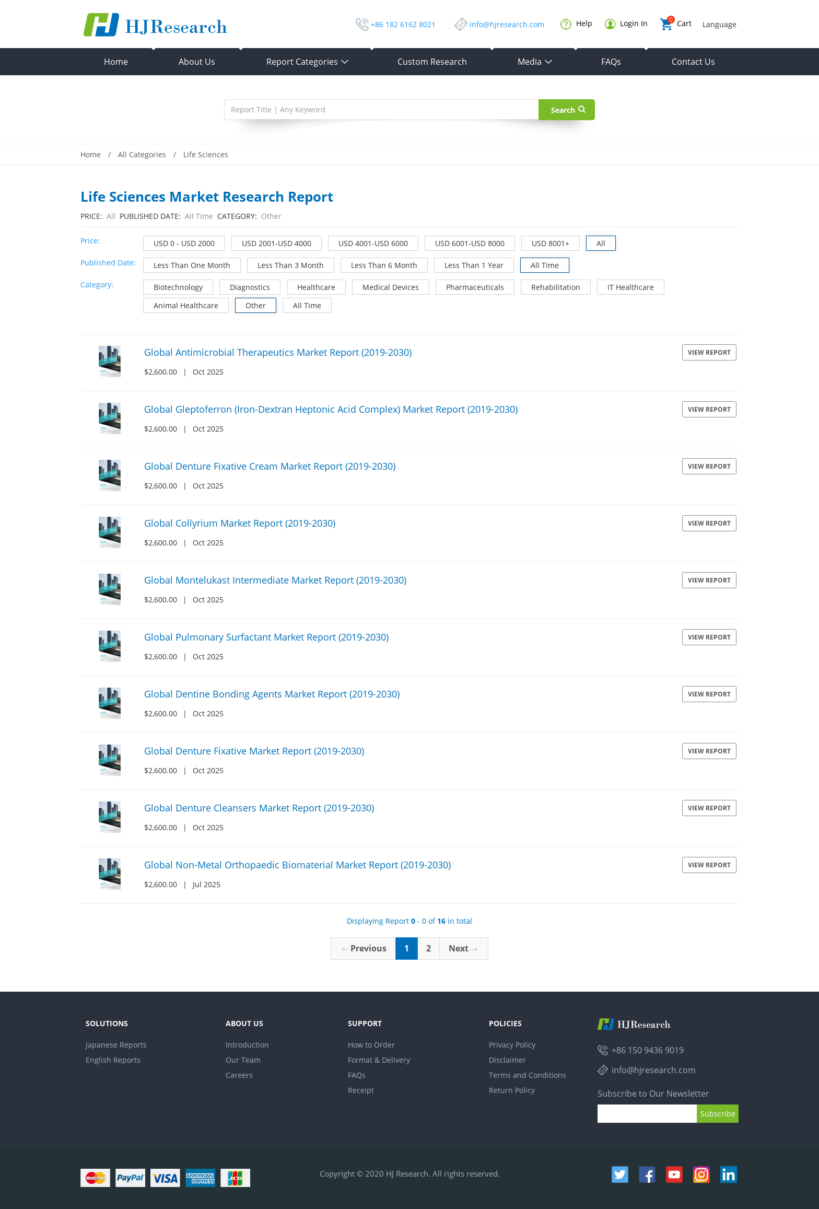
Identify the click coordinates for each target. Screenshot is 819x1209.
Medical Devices (386, 286)
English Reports (113, 1060)
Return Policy (512, 1090)
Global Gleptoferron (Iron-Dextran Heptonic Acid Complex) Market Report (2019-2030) (331, 409)
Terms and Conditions (527, 1075)
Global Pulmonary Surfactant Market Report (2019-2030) (266, 637)
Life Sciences (205, 154)
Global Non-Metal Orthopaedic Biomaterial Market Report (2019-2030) (297, 864)
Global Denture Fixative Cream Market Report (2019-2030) (269, 466)
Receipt (361, 1090)
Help (576, 24)
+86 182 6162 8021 (403, 24)
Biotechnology (173, 286)
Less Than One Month (187, 264)
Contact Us (693, 61)
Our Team (243, 1060)
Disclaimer (507, 1060)
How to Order (371, 1045)
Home (116, 61)
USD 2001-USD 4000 (271, 242)
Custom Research (432, 61)
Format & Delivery (379, 1060)
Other (251, 304)
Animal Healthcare (181, 304)
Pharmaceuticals (470, 286)
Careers (239, 1075)
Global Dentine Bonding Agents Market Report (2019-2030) (272, 694)
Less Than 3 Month (286, 264)
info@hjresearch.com (507, 24)
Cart (676, 24)
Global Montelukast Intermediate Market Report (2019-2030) (275, 580)
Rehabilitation (550, 286)
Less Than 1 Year (469, 264)
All (596, 242)
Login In (626, 23)
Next (463, 948)
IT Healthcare (626, 286)
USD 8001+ (545, 242)
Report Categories (307, 61)
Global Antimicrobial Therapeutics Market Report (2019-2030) (278, 352)
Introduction (247, 1045)
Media (535, 61)
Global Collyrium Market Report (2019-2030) (239, 523)
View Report (709, 352)
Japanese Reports (116, 1045)
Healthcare (311, 286)
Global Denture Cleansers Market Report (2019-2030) (259, 807)
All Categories (142, 154)
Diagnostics (245, 286)
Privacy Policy (512, 1045)
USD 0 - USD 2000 (179, 242)
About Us (197, 61)
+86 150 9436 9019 (648, 1050)
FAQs (611, 61)
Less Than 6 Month (379, 264)
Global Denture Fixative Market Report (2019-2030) (254, 751)
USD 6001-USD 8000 (465, 242)
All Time (540, 264)
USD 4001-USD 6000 (368, 242)
